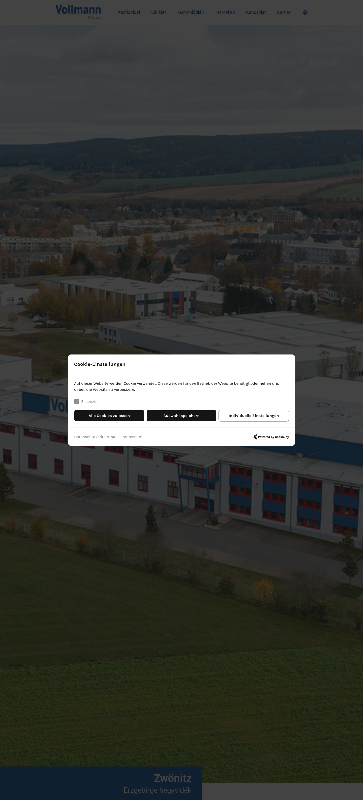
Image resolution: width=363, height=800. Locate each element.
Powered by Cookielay (270, 437)
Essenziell (87, 401)
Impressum (131, 436)
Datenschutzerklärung (94, 436)
